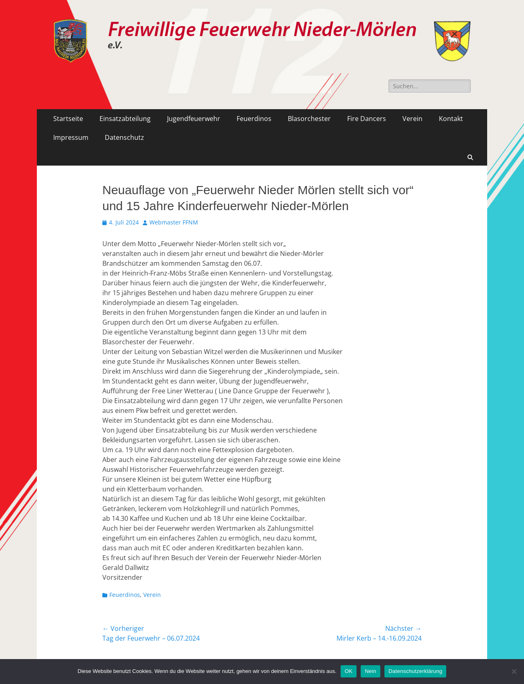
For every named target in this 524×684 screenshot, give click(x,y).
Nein (370, 671)
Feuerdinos (254, 118)
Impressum (70, 137)
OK (348, 671)
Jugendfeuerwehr (193, 118)
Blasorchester (309, 118)
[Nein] (514, 671)
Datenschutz (124, 137)
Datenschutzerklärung (415, 671)
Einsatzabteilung (125, 118)
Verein (412, 118)
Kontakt (451, 118)
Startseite (68, 118)
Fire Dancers (366, 118)
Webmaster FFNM (173, 222)
